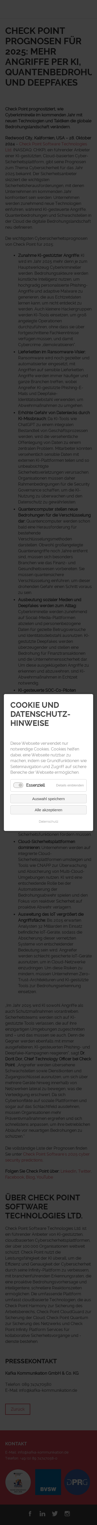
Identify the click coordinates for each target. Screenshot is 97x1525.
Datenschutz (48, 821)
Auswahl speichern (48, 799)
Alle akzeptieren (48, 810)
